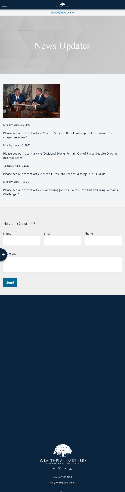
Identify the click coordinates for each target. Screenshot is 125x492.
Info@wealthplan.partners (62, 482)
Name (7, 233)
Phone (88, 233)
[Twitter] (59, 469)
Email (47, 233)
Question (9, 254)
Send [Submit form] (10, 282)
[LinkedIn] (65, 469)
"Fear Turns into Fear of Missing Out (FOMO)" (74, 174)
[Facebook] (54, 469)
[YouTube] (70, 469)
